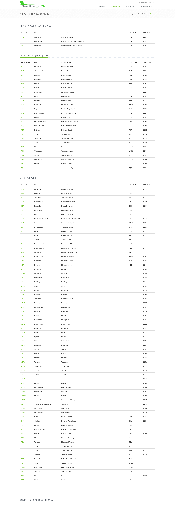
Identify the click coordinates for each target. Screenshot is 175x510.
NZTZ (23, 379)
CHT (22, 71)
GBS (22, 214)
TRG (22, 138)
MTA (22, 261)
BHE (22, 67)
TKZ (22, 450)
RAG (22, 433)
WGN (23, 463)
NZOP (23, 337)
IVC (22, 92)
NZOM (23, 332)
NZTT (23, 374)
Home (102, 7)
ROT (22, 130)
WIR (22, 476)
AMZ (22, 193)
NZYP (23, 412)
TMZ (22, 455)
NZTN (23, 370)
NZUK (23, 383)
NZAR (23, 273)
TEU (22, 442)
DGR (22, 206)
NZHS (23, 303)
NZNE (23, 324)
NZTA (23, 362)
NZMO (23, 320)
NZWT (23, 404)
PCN (22, 425)
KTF (22, 240)
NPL (22, 113)
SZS (22, 438)
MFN (22, 248)
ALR (22, 189)
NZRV (23, 353)
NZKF (23, 307)
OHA (22, 421)
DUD (22, 75)
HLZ (22, 88)
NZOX (23, 341)
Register (143, 2)
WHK (22, 151)
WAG (22, 147)
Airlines (130, 7)
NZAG (23, 269)
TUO (22, 142)
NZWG (23, 391)
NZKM (23, 311)
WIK (22, 471)
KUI (22, 244)
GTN (22, 227)
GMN (22, 223)
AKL (22, 37)
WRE (22, 159)
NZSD (23, 358)
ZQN (22, 168)
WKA (22, 155)
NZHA (23, 294)
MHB (22, 252)
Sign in (152, 2)
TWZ (22, 459)
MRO (22, 105)
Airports (115, 7)
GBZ (22, 219)
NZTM (23, 366)
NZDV (23, 277)
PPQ (22, 126)
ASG (22, 197)
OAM (22, 417)
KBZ (22, 231)
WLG (22, 45)
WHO (23, 467)
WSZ (22, 164)
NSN (22, 117)
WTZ (22, 480)
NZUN (23, 387)
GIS (22, 79)
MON (22, 256)
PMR (22, 121)
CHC (22, 41)
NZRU (23, 349)
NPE (22, 109)
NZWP (23, 400)
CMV (22, 202)
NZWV (23, 408)
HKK (22, 83)
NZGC (23, 286)
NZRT (23, 345)
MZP (22, 265)
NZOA (23, 328)
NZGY (23, 290)
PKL (22, 429)
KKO (22, 235)
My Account (146, 7)
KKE (22, 100)
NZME (23, 316)
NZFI (22, 282)
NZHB (23, 299)
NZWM (23, 396)
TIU (22, 134)
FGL (22, 210)
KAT (22, 96)
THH (22, 446)
